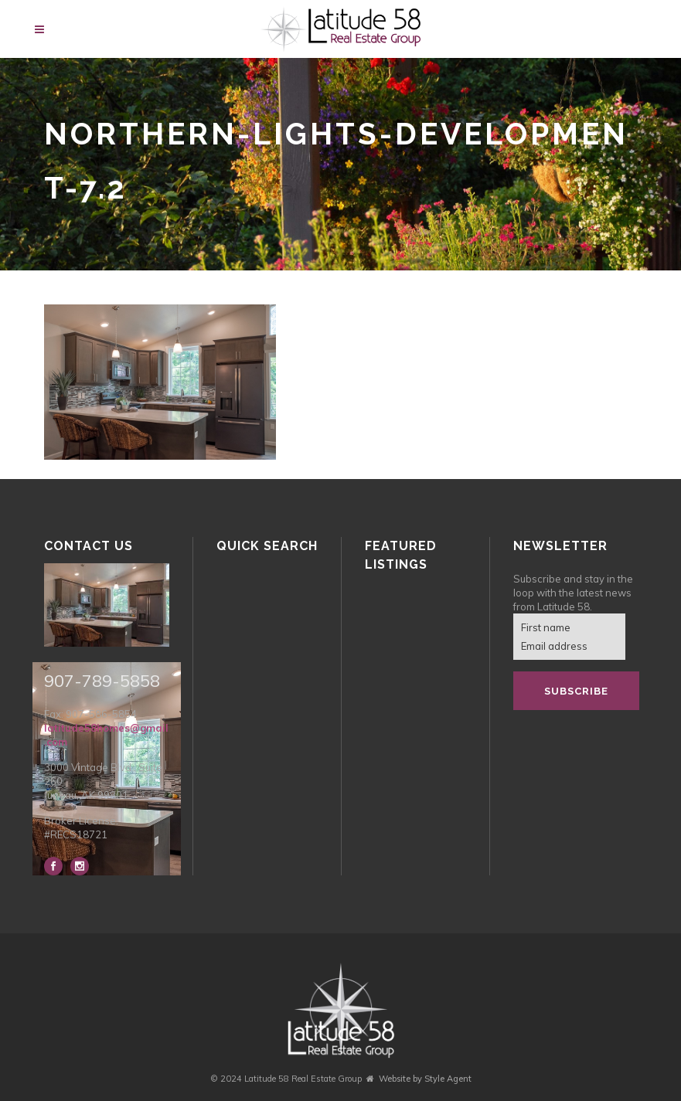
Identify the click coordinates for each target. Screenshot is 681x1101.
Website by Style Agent (425, 1078)
